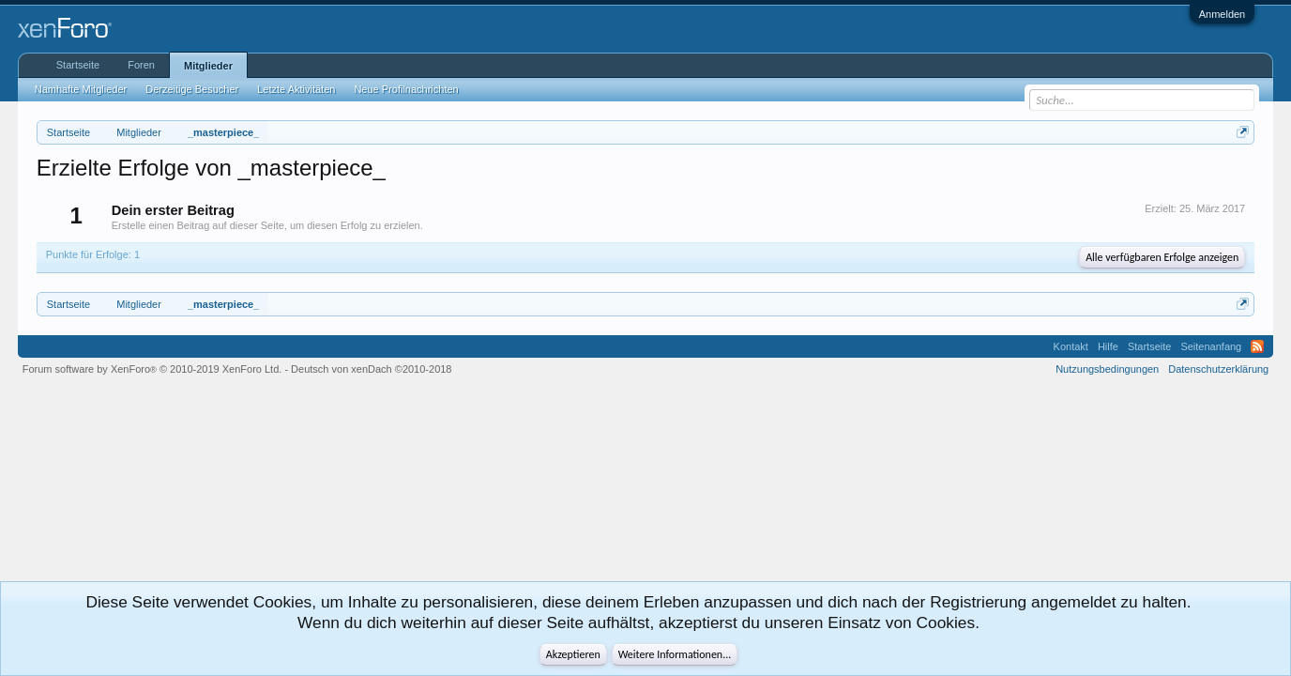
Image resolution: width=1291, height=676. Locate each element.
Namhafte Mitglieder (81, 89)
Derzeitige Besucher (191, 89)
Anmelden (1222, 14)
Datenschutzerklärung (1218, 369)
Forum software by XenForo (152, 369)
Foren (141, 64)
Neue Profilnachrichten (406, 89)
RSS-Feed (1257, 346)
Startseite (77, 64)
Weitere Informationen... (675, 654)
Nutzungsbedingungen (1107, 369)
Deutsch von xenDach (371, 369)
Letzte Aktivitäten (296, 89)
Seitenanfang (1210, 346)
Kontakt (1071, 346)
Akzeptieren (573, 654)
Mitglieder (208, 65)
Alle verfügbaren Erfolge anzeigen (1162, 257)
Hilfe (1108, 346)
